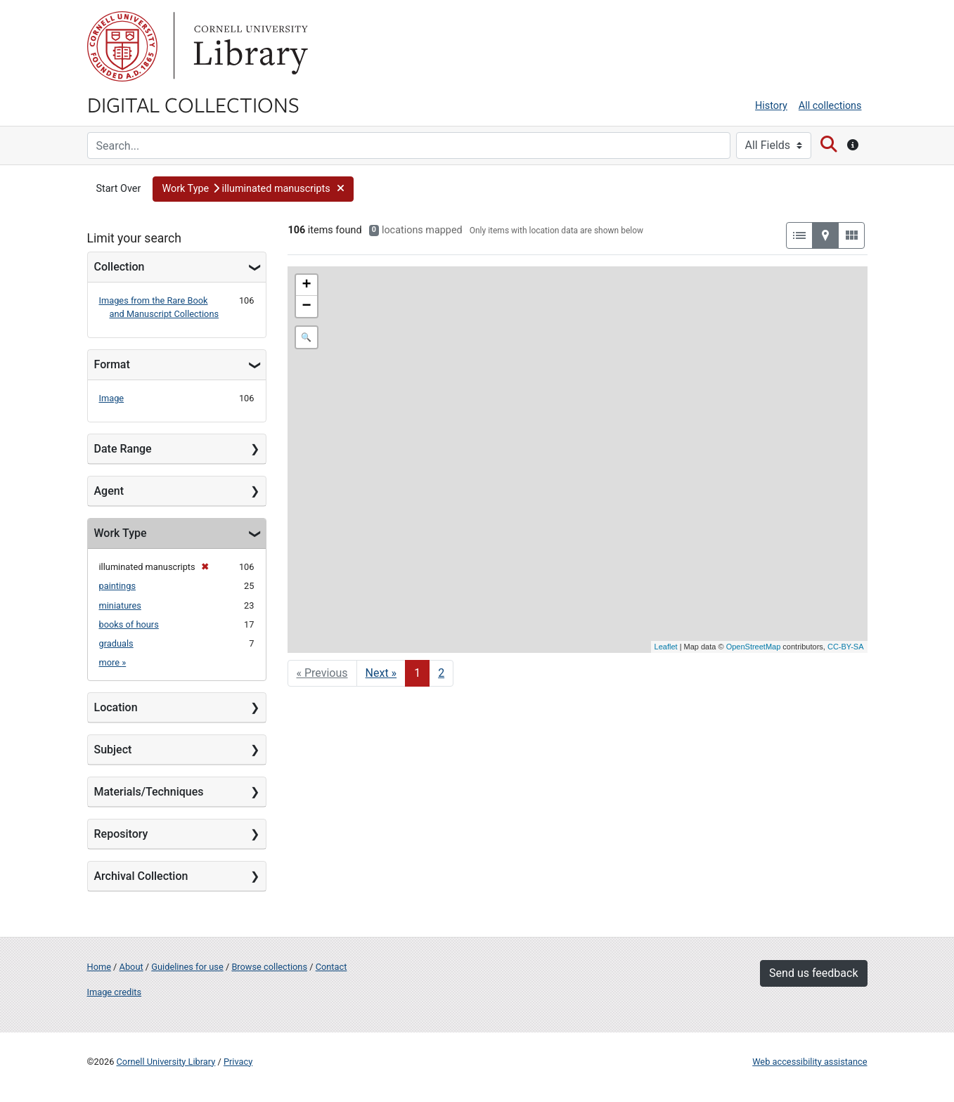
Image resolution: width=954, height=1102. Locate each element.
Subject (113, 749)
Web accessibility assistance (809, 1061)
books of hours (129, 624)
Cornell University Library (166, 1061)
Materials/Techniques (149, 791)
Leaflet (666, 646)
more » (113, 662)
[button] (253, 189)
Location (116, 707)
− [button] (306, 306)
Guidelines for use (187, 966)
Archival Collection (141, 876)
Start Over (118, 189)
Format (112, 364)
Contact (331, 966)
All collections (830, 106)
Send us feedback (813, 973)
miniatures (120, 605)
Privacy (238, 1061)
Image (111, 398)
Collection (119, 266)
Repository (121, 834)
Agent (109, 491)
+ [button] (306, 285)
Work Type (120, 533)
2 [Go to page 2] (441, 673)
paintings (117, 586)
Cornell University (122, 46)
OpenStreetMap (753, 646)
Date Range (123, 448)
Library (249, 46)
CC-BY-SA (845, 646)
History (771, 106)
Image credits (114, 992)
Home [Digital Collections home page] (99, 966)
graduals (116, 643)
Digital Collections (193, 104)
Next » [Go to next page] (381, 673)
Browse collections (269, 966)
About (131, 966)
